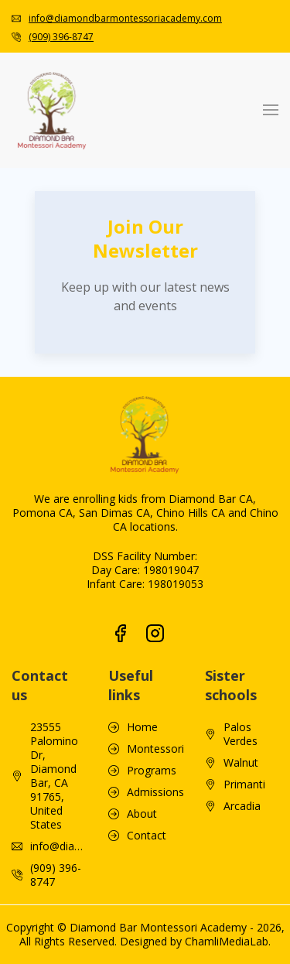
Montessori (155, 749)
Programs (151, 771)
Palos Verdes (240, 734)
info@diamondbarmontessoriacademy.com (125, 18)
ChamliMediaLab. (228, 941)
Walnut (240, 763)
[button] (270, 110)
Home (142, 727)
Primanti (244, 784)
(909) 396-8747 (61, 36)
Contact (146, 836)
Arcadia (242, 806)
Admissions (155, 792)
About (142, 814)
